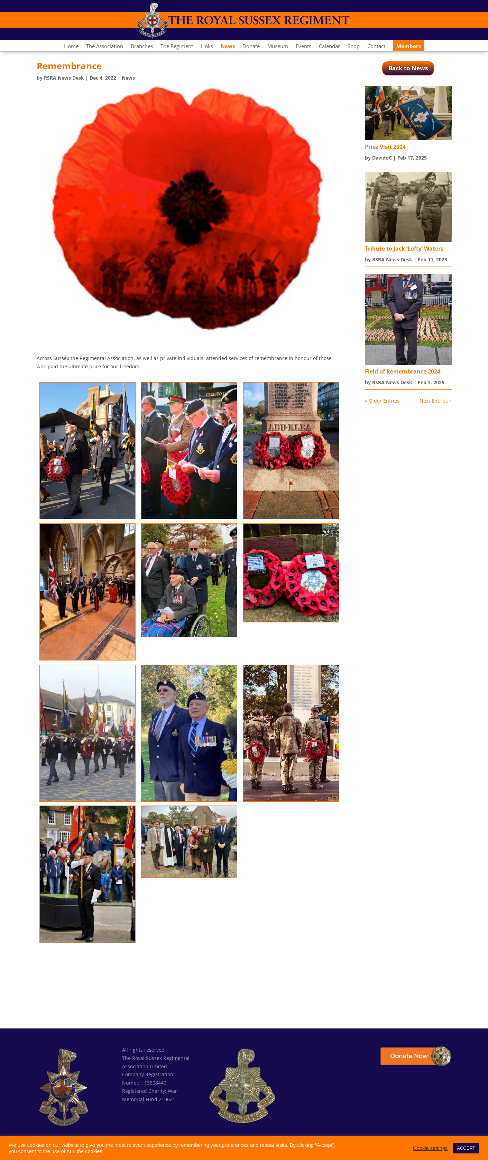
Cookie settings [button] (430, 1148)
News (128, 77)
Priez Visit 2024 (385, 147)
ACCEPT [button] (466, 1148)
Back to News (408, 68)
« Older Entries (382, 400)
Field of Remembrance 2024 (402, 371)
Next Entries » (436, 400)
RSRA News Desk (64, 77)
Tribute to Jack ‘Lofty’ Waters (404, 248)
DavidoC (382, 157)
